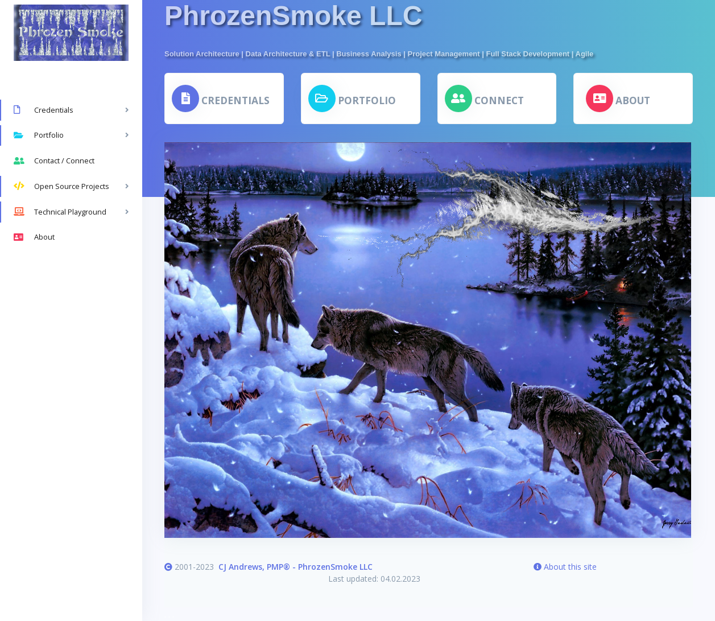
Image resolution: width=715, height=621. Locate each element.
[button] (221, 98)
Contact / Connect (54, 161)
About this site (565, 566)
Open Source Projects (61, 186)
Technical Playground (60, 212)
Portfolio (39, 135)
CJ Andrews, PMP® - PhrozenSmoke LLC (295, 566)
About (34, 237)
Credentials (43, 110)
